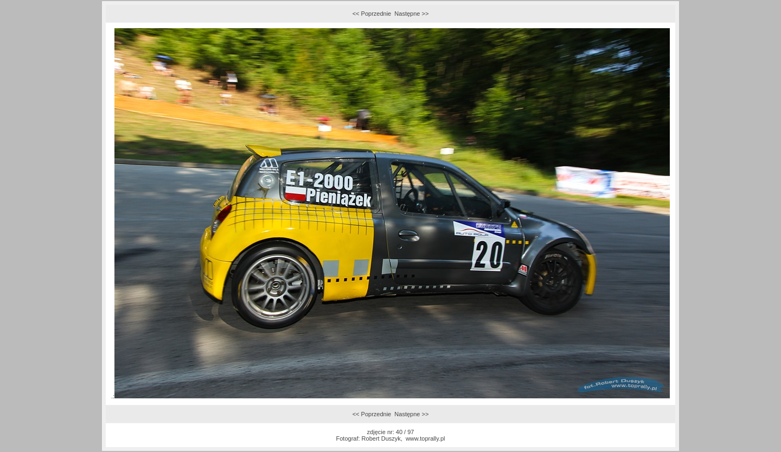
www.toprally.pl (425, 438)
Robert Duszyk (381, 438)
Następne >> (411, 13)
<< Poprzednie (372, 13)
